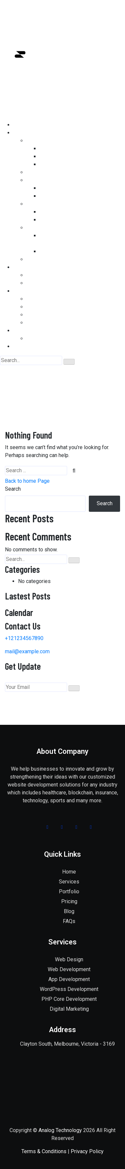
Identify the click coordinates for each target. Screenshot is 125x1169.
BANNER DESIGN (59, 220)
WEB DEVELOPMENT (50, 141)
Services (69, 881)
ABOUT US (25, 330)
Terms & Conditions (43, 1151)
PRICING (23, 291)
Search (13, 489)
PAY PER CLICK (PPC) (65, 251)
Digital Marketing (69, 1009)
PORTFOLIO (27, 267)
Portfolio (69, 891)
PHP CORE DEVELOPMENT (71, 148)
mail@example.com (27, 651)
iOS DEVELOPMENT (62, 188)
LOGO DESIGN (55, 212)
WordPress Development (69, 989)
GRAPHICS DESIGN (48, 204)
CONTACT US (28, 346)
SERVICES (25, 133)
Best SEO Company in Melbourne (64, 228)
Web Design (69, 959)
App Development (69, 979)
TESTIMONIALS (44, 283)
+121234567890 (24, 638)
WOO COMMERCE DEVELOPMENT (79, 164)
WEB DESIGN (41, 172)
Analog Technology (60, 1130)
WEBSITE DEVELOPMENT (56, 299)
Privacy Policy (87, 1151)
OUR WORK (39, 275)
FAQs (69, 921)
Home (53, 387)
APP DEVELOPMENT (50, 180)
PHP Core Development (69, 999)
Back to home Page (27, 481)
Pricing (69, 901)
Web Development (69, 969)
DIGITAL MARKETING (51, 259)
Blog (69, 911)
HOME (20, 125)
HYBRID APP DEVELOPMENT (73, 196)
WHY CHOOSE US (46, 338)
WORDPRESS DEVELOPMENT (74, 156)
